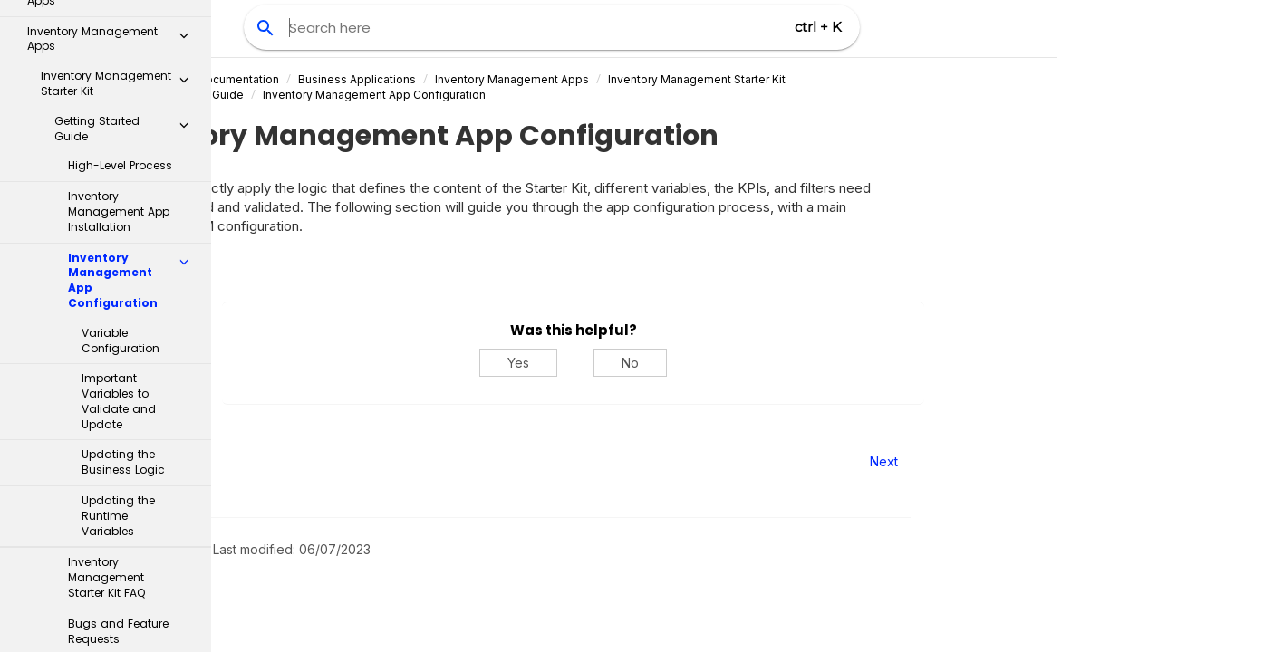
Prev (260, 461)
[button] (183, 21)
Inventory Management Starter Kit (861, 79)
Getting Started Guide (350, 94)
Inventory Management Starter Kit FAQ (106, 334)
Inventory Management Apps (676, 79)
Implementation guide (98, 433)
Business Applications (521, 79)
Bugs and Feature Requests (118, 387)
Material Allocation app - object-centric (119, 587)
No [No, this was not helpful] (794, 362)
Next (1048, 461)
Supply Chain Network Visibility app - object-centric (119, 535)
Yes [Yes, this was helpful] (682, 362)
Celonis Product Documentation (358, 79)
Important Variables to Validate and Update (119, 157)
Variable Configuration (120, 97)
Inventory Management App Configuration (538, 94)
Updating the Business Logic (123, 218)
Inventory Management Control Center (119, 480)
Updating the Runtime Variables (118, 272)
